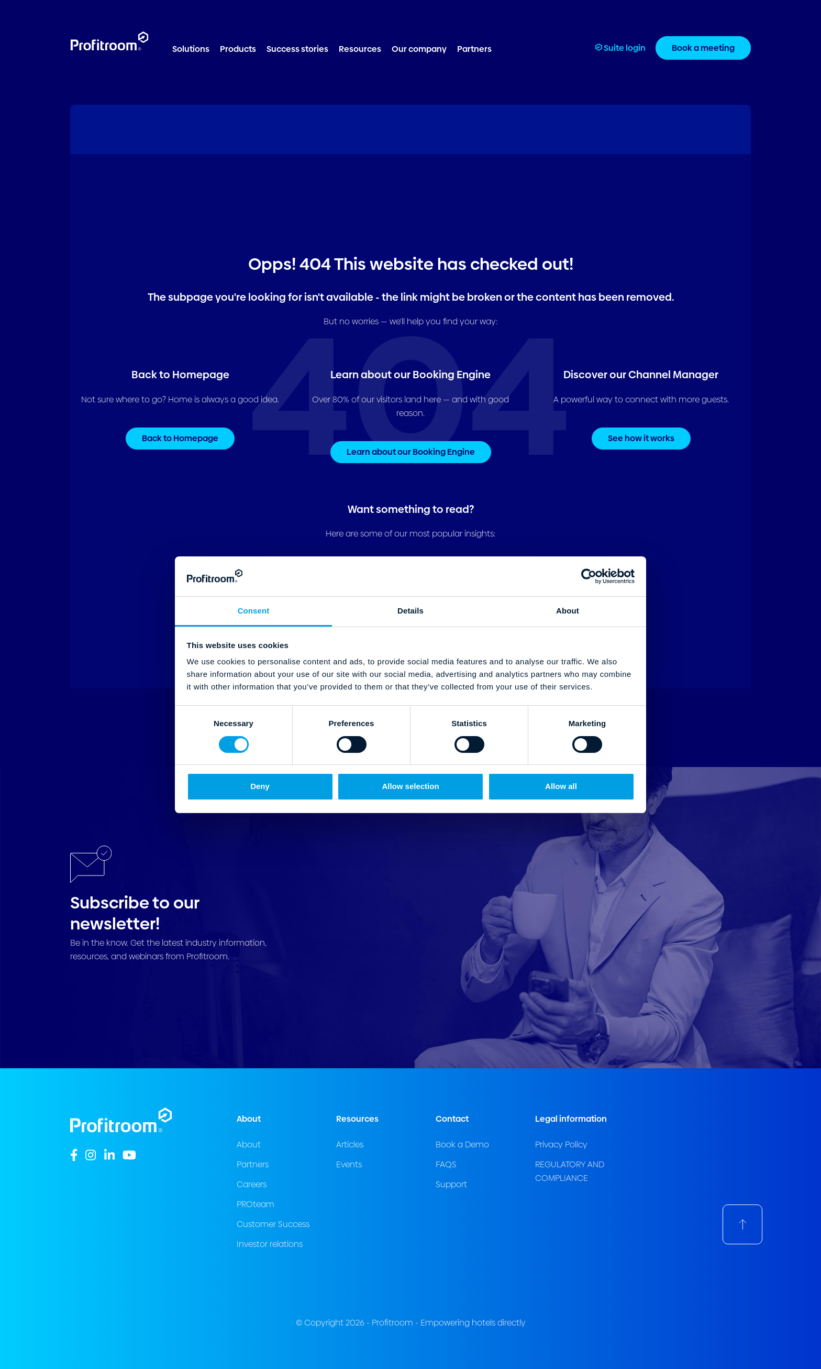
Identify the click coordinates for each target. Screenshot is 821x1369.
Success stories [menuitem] (297, 49)
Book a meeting (703, 48)
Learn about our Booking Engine (411, 452)
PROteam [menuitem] (255, 1204)
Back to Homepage (180, 438)
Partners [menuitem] (474, 49)
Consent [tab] (254, 610)
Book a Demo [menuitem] (462, 1144)
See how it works (641, 438)
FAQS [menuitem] (446, 1164)
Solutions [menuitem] (190, 49)
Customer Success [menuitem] (273, 1224)
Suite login (620, 48)
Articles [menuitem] (349, 1144)
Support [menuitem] (451, 1184)
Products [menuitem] (238, 49)
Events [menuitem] (349, 1164)
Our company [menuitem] (419, 49)
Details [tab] (410, 610)
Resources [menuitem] (360, 49)
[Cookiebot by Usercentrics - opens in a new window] (589, 576)
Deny (260, 786)
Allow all (561, 786)
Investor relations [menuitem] (270, 1244)
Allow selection (410, 786)
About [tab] (567, 610)
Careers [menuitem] (252, 1184)
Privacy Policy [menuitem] (561, 1144)
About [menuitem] (249, 1144)
